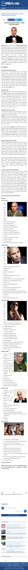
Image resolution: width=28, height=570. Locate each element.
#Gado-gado (5, 504)
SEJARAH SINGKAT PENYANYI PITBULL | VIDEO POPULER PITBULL (13, 14)
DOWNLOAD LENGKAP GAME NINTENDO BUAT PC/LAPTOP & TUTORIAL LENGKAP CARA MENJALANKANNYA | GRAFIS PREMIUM (15, 543)
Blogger (22, 568)
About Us (10, 567)
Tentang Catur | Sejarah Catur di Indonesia (14, 536)
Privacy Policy (20, 567)
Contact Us (15, 567)
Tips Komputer (8, 563)
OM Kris (13, 515)
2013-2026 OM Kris (12, 568)
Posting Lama (21, 511)
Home (3, 563)
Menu (4, 8)
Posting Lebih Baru (8, 508)
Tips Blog (22, 563)
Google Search (16, 565)
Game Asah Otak (15, 563)
